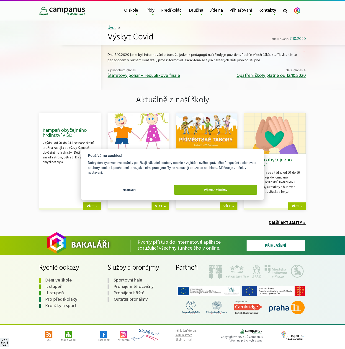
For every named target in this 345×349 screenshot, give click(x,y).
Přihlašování (241, 10)
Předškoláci (171, 10)
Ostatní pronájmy (131, 299)
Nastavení (129, 189)
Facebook (104, 336)
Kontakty (267, 10)
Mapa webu (68, 336)
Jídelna (216, 10)
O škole (131, 10)
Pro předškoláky (61, 299)
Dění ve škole (58, 280)
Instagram (123, 336)
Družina (196, 10)
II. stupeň (54, 293)
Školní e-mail (183, 340)
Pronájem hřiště (129, 293)
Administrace (183, 335)
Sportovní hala (128, 280)
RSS (48, 336)
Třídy (149, 10)
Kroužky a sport (61, 306)
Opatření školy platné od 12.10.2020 (271, 75)
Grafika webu (292, 336)
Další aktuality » (287, 223)
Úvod (112, 28)
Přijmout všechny (215, 189)
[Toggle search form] (285, 11)
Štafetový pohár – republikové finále (144, 75)
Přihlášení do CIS (186, 331)
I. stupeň (53, 286)
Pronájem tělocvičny (134, 286)
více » (92, 206)
